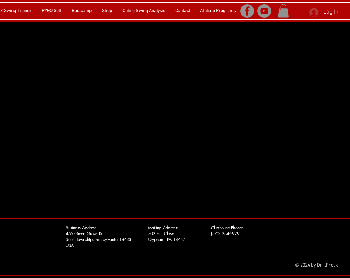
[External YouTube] (175, 119)
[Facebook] (247, 11)
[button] (283, 10)
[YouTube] (264, 11)
